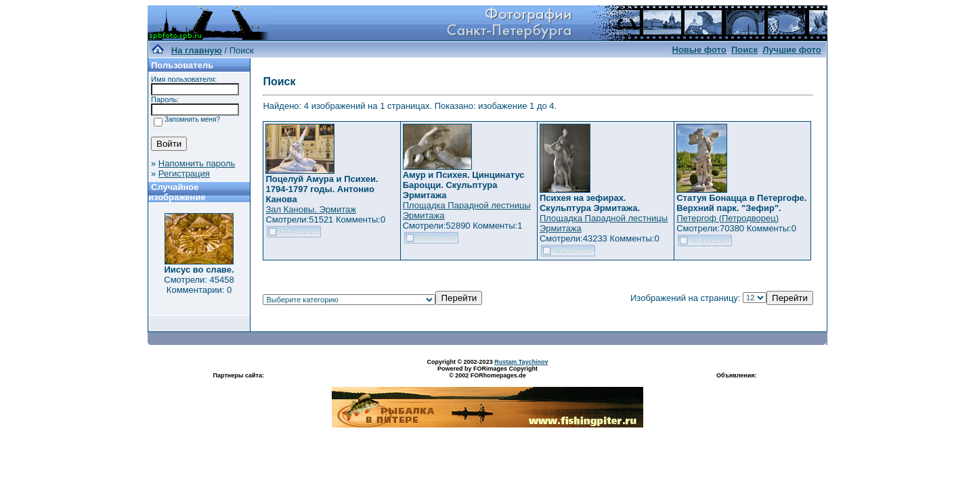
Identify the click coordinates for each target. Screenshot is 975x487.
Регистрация (184, 173)
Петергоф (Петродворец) (727, 218)
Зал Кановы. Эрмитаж (310, 209)
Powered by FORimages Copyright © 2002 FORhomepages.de (487, 372)
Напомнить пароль (196, 163)
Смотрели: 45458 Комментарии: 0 (199, 285)
